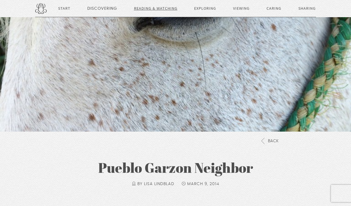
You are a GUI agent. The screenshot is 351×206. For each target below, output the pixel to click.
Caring (274, 8)
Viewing (241, 8)
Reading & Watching (156, 8)
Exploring (205, 8)
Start (64, 8)
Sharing (307, 8)
